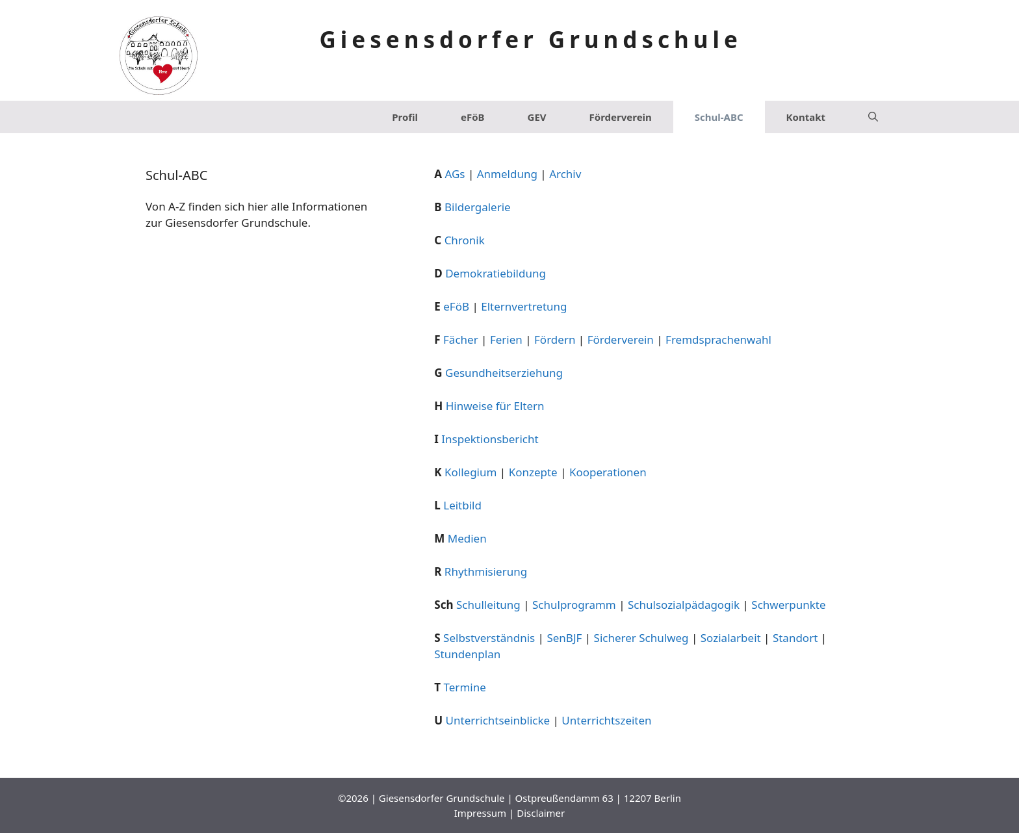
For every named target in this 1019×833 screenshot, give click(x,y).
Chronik (465, 240)
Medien (467, 538)
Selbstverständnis (489, 637)
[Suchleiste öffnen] (873, 117)
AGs (455, 173)
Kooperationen (608, 472)
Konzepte (533, 472)
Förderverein (620, 116)
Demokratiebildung (495, 273)
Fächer (460, 339)
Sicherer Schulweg (641, 637)
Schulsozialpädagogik (684, 604)
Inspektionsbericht (489, 438)
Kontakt (805, 116)
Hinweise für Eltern (495, 405)
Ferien (506, 339)
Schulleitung (488, 604)
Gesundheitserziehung (504, 372)
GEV (537, 116)
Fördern (554, 339)
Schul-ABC (719, 116)
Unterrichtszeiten (606, 720)
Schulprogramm (574, 604)
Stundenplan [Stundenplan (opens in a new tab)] (467, 654)
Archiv (565, 173)
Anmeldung (507, 173)
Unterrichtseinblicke (498, 720)
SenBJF (564, 637)
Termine (465, 687)
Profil (405, 116)
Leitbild (462, 505)
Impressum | (485, 812)
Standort (795, 637)
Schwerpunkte (788, 604)
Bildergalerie (478, 206)
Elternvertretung (524, 306)
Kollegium (471, 472)
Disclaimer (541, 812)
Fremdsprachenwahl (718, 339)
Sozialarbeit (731, 637)
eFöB (473, 116)
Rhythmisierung (486, 571)
